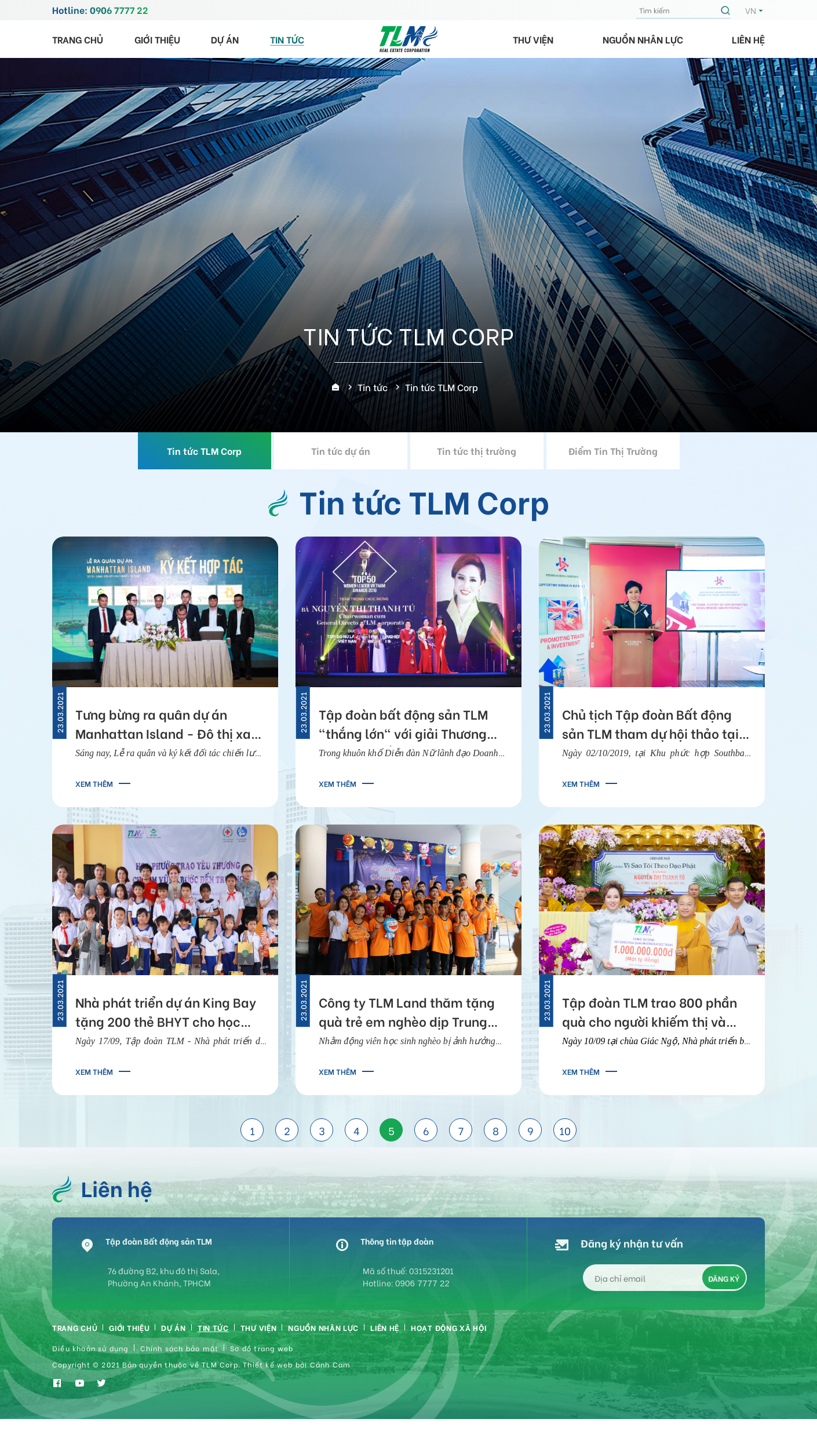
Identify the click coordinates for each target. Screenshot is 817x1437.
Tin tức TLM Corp (204, 450)
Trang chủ (77, 39)
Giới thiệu (157, 39)
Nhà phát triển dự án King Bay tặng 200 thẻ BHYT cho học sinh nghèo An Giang (165, 1013)
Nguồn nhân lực (643, 39)
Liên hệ (748, 39)
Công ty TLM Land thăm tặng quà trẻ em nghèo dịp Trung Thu (407, 1013)
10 (565, 1130)
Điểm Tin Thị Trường (613, 450)
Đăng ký (724, 1284)
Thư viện (533, 39)
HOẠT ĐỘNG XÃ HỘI (516, 1334)
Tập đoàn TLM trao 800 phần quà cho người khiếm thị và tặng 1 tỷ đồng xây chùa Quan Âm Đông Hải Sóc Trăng (652, 1013)
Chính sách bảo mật (179, 1358)
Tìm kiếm (727, 10)
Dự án (225, 39)
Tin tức (287, 39)
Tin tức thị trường (476, 450)
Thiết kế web (268, 1375)
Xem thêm (94, 783)
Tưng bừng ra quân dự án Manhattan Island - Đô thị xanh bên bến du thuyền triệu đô (170, 725)
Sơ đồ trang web (261, 1358)
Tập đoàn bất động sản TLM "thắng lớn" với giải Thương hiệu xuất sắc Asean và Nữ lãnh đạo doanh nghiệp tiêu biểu (414, 725)
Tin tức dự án (340, 450)
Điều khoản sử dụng (90, 1358)
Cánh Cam (330, 1375)
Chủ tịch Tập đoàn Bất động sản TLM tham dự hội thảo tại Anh (650, 725)
